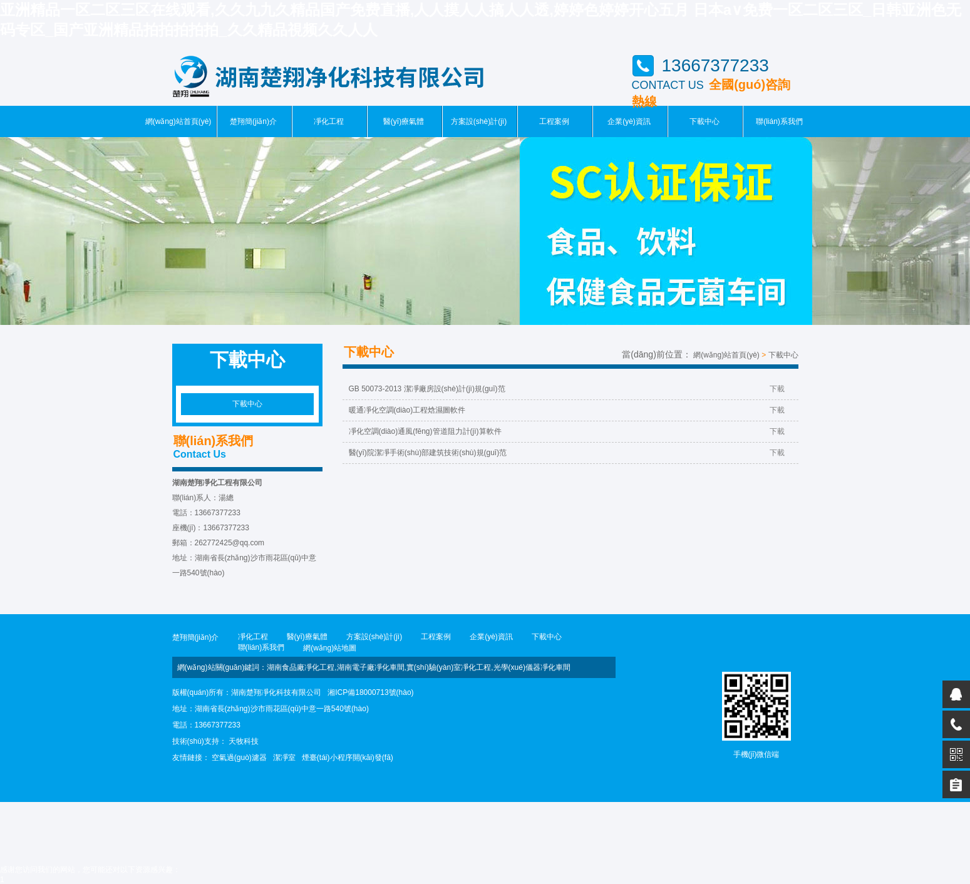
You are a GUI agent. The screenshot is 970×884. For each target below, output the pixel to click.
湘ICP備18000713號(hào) (370, 692)
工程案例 (554, 121)
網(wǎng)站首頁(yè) (178, 121)
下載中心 (704, 121)
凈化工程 (329, 121)
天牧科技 (244, 741)
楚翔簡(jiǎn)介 (253, 121)
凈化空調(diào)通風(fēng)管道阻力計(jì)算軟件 (567, 431)
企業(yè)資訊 (629, 121)
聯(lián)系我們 (779, 121)
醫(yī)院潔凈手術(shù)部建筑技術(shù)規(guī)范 (567, 452)
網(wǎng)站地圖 (329, 648)
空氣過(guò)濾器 (239, 757)
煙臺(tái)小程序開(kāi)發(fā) (347, 757)
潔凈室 (284, 757)
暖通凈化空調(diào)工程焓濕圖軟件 (567, 410)
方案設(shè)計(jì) (479, 121)
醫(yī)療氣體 (403, 121)
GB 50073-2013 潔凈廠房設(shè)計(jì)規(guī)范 (567, 389)
